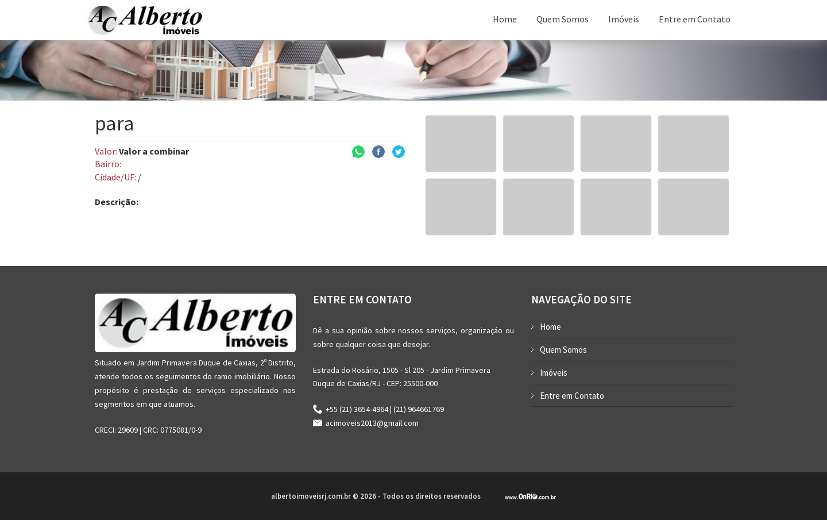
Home (505, 19)
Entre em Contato (695, 19)
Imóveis (623, 19)
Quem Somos (562, 19)
